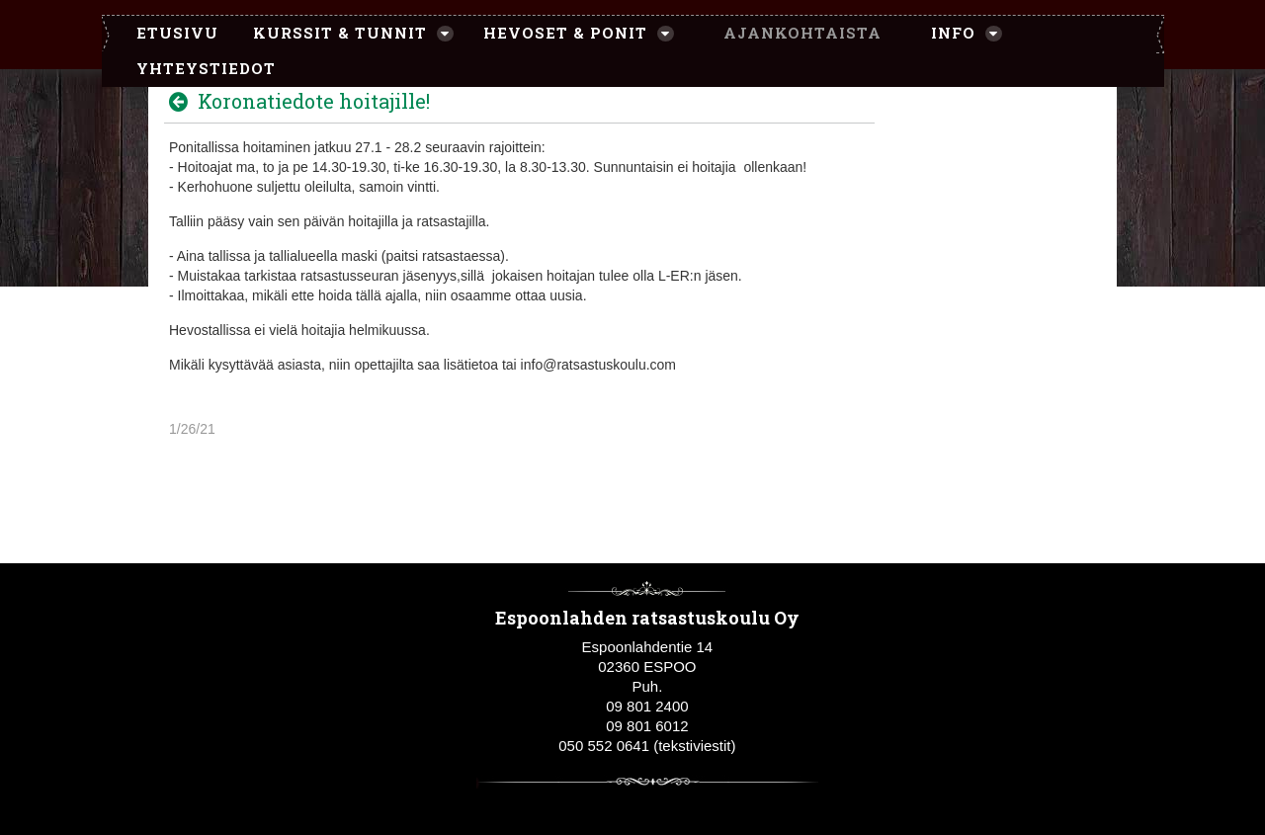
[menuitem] (167, 33)
